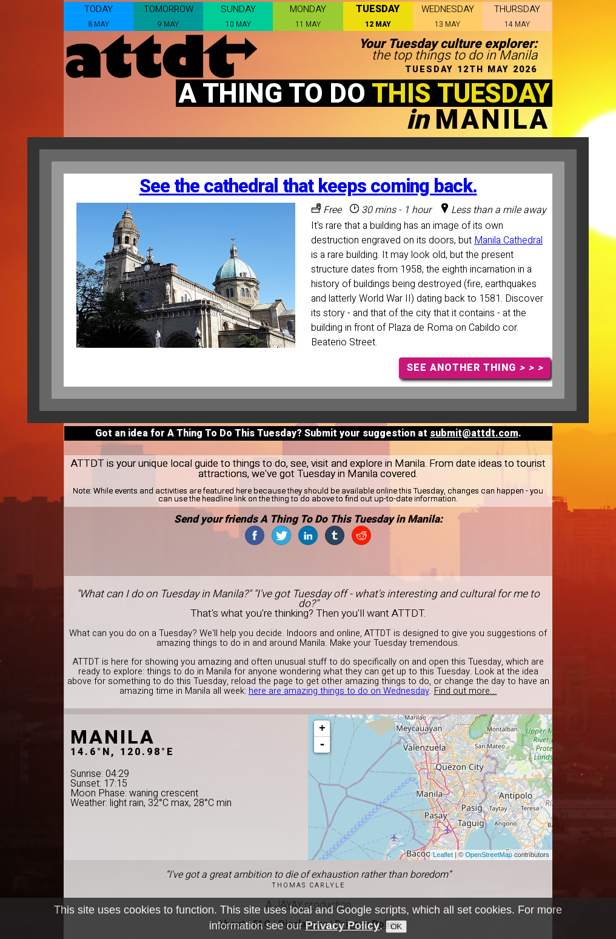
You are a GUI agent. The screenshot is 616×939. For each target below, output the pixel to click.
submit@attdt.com (474, 433)
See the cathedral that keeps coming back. (308, 186)
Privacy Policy (343, 926)
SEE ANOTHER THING (475, 368)
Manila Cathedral (508, 240)
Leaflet (443, 854)
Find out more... (465, 691)
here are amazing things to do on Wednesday (339, 691)
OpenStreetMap (488, 854)
